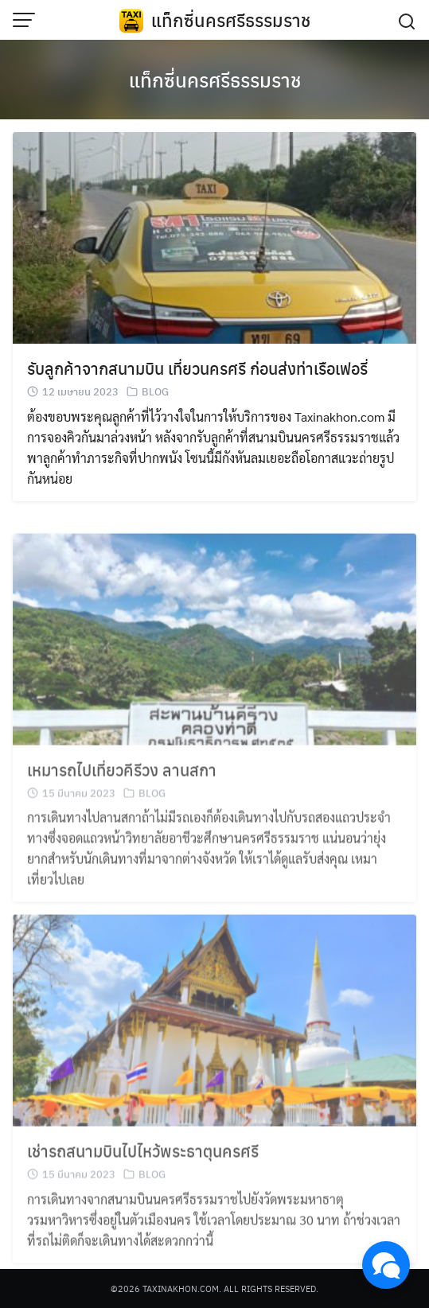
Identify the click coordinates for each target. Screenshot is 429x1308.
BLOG (155, 391)
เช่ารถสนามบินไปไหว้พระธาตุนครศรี (143, 1161)
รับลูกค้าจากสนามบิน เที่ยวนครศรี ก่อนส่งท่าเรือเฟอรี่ (197, 368)
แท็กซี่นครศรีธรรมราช (230, 20)
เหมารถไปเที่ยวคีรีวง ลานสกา (121, 780)
